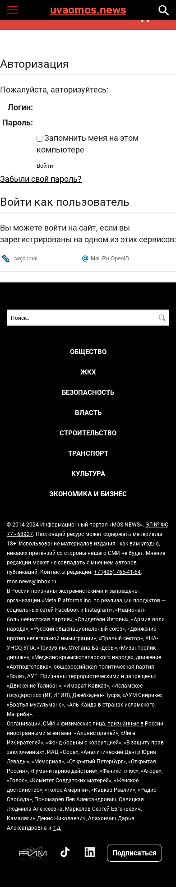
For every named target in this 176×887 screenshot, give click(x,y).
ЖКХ (88, 372)
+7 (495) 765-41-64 (117, 571)
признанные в (125, 723)
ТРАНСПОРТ (88, 453)
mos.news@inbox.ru (31, 581)
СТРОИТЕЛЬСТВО (88, 433)
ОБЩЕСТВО (88, 351)
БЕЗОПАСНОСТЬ (88, 392)
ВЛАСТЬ (88, 412)
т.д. (57, 827)
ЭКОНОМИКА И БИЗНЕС (88, 493)
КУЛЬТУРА (88, 473)
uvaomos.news (88, 10)
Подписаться (134, 852)
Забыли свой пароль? (41, 178)
